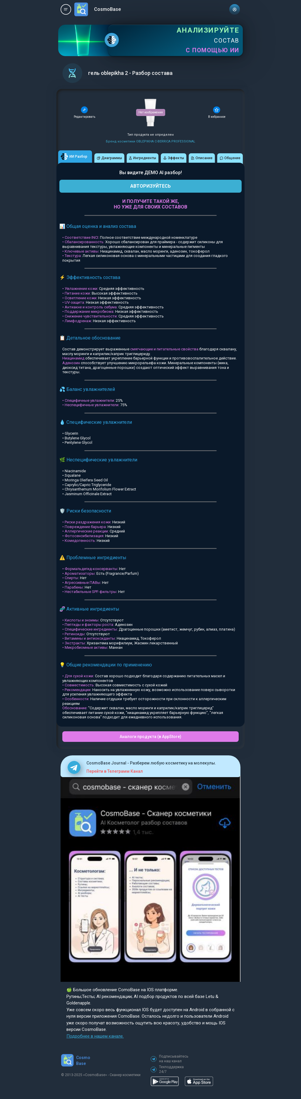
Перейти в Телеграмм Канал (114, 771)
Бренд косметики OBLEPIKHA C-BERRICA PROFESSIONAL (150, 141)
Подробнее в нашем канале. (95, 1036)
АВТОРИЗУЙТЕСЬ (150, 186)
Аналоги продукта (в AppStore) (150, 736)
